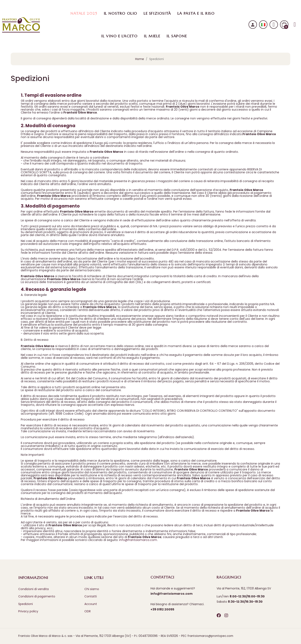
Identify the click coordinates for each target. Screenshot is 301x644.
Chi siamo (91, 589)
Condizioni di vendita (33, 589)
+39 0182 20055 (162, 609)
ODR (87, 611)
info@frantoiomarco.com (171, 594)
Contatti (90, 596)
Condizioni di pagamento (36, 596)
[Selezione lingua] (263, 24)
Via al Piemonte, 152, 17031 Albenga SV (244, 588)
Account (90, 604)
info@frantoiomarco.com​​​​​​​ (138, 540)
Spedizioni (25, 604)
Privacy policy (28, 611)
